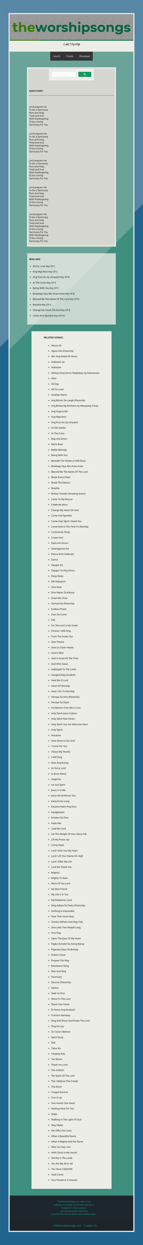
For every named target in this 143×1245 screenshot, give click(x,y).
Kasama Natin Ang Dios (63, 806)
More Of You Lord (60, 883)
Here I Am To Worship (62, 691)
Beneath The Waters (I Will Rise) (68, 460)
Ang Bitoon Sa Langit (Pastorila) (68, 400)
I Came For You (59, 746)
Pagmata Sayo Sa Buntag (64, 949)
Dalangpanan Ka (60, 548)
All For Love (57, 389)
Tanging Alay (58, 1053)
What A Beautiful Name (63, 1136)
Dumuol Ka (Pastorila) (62, 603)
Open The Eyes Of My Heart (66, 938)
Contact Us (90, 1225)
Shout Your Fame (60, 1004)
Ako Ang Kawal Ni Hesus (64, 356)
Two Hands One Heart (63, 1103)
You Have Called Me (62, 1168)
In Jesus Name (58, 773)
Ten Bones (56, 1059)
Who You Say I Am (61, 1146)
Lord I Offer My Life (61, 861)
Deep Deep (57, 575)
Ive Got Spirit (58, 784)
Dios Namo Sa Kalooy (62, 592)
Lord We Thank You (61, 866)
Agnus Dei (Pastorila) (62, 350)
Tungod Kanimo (59, 1092)
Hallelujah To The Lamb (63, 669)
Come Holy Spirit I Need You (66, 521)
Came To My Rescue (62, 499)
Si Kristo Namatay (60, 1015)
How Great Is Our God (63, 740)
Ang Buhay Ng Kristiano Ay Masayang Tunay (74, 405)
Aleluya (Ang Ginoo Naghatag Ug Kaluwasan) (75, 372)
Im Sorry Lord (58, 768)
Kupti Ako (56, 823)
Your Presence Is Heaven (64, 1179)
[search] (63, 74)
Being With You (59, 455)
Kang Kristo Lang (60, 801)
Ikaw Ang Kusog (59, 762)
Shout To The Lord (61, 998)
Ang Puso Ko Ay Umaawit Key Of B (51, 276)
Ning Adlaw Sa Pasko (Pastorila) (68, 905)
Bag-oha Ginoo (59, 438)
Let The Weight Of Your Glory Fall (69, 833)
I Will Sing (56, 757)
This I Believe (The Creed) (64, 1081)
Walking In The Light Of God (66, 1119)
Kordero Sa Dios (60, 817)
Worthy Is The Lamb (61, 1157)
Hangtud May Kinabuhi (63, 674)
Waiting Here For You (62, 1108)
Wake (54, 1114)
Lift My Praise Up (60, 839)
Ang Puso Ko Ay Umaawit (64, 422)
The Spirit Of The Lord (62, 1075)
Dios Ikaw (56, 586)
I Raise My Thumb (60, 751)
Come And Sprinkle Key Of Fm (49, 315)
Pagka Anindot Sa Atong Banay (67, 943)
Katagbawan (58, 812)
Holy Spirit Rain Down (63, 718)
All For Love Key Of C (44, 266)
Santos (55, 987)
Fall (53, 619)
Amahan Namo (59, 394)
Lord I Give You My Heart (64, 850)
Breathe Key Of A (42, 304)
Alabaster (56, 367)
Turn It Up (56, 1097)
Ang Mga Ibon (58, 416)
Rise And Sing (58, 971)
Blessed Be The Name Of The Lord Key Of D (56, 298)
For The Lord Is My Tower (64, 625)
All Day (55, 383)
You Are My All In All (62, 1163)
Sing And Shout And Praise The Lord (70, 1020)
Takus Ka (56, 1048)
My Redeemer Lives (61, 899)
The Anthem (57, 1070)
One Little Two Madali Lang (66, 927)
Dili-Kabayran (58, 581)
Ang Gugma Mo (59, 411)
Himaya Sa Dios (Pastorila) (65, 696)
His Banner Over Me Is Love (66, 707)
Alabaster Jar (58, 361)
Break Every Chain (60, 477)
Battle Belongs (59, 449)
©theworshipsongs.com (68, 1225)
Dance (54, 559)
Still (53, 1042)
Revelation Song (60, 965)
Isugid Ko (56, 779)
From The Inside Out (62, 636)
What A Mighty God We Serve (67, 1141)
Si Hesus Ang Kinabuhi (63, 1009)
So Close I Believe (60, 1031)
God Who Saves (59, 663)
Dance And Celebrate (62, 553)
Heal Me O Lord (59, 680)
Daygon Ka (57, 564)
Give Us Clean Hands (62, 647)
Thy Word (56, 1086)
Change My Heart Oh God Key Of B (51, 309)
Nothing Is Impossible (62, 910)
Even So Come (59, 614)
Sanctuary (56, 976)
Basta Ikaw (57, 444)
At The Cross (58, 433)
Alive (53, 378)
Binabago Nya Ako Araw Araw (67, 466)
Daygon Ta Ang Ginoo (63, 570)
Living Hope (57, 844)
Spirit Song (57, 1037)
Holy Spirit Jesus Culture (64, 713)
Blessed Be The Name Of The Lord (69, 471)
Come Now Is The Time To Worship (69, 526)
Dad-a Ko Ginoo (59, 542)
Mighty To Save (59, 877)
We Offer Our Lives (61, 1130)
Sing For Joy (57, 1026)
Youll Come (57, 1174)
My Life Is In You (59, 894)
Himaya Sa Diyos (60, 702)
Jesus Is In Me (58, 790)
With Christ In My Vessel (64, 1152)
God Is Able (57, 652)
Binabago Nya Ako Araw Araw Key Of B (53, 293)
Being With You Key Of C (46, 287)
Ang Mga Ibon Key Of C (45, 271)
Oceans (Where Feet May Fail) (67, 921)
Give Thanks (57, 641)
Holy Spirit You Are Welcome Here (69, 724)
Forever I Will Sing (61, 630)
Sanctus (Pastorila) (61, 982)
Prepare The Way (60, 960)
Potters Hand (58, 954)
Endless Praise (58, 608)
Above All (56, 345)
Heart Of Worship (60, 685)
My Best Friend (59, 888)
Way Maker (57, 1125)
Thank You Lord (59, 1064)
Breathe (55, 488)
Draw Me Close (59, 597)
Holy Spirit (57, 729)
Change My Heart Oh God (65, 510)
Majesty (55, 872)
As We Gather (58, 427)
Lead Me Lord (58, 828)
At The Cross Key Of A (44, 282)
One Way (56, 932)
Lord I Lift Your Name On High (67, 855)
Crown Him (57, 537)
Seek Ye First (58, 993)
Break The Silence (60, 482)
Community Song (60, 531)
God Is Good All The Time (64, 658)
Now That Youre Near (62, 916)
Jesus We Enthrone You (63, 795)
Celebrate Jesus (59, 504)
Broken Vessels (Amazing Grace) (68, 493)
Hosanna (56, 735)
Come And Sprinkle (61, 515)
